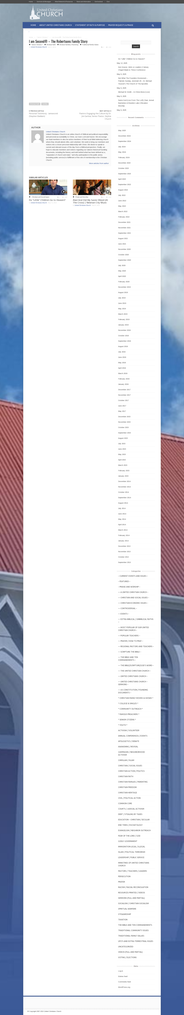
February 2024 (123, 157)
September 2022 (124, 184)
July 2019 (121, 298)
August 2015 (123, 438)
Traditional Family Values (90, 44)
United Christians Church (39, 47)
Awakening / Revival (128, 747)
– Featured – (124, 581)
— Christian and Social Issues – (133, 598)
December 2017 (124, 390)
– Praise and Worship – (129, 587)
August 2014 (123, 503)
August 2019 (123, 292)
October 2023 (123, 168)
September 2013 (124, 562)
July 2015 (121, 444)
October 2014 (123, 492)
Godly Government (127, 841)
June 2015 (122, 449)
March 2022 (122, 211)
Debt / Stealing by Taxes (130, 814)
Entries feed (122, 976)
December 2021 (124, 222)
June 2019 (122, 303)
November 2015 (124, 422)
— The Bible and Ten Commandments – (128, 658)
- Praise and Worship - (82, 197)
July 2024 (121, 147)
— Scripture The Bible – (129, 652)
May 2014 (122, 519)
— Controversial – (127, 608)
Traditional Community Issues (133, 930)
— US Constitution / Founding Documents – (133, 691)
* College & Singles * (128, 703)
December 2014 (124, 481)
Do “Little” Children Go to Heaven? (47, 199)
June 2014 (122, 514)
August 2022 (123, 190)
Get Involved (99, 1)
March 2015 (122, 465)
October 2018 (123, 336)
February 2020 (123, 282)
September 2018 (124, 341)
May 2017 (122, 411)
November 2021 (124, 228)
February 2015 (123, 471)
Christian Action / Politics (131, 771)
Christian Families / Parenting (68, 44)
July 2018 (121, 352)
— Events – (123, 614)
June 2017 (122, 406)
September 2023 (124, 174)
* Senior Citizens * (42, 37)
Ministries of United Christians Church (133, 864)
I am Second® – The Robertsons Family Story (58, 41)
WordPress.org (124, 987)
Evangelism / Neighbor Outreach (134, 830)
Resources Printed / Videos (131, 893)
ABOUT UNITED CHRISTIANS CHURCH (55, 25)
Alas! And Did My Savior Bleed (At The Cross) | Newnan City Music (90, 201)
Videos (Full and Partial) (130, 952)
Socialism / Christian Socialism (133, 903)
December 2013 (124, 546)
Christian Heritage (127, 793)
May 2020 (122, 271)
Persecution (124, 876)
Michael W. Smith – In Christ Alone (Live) (134, 92)
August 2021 (123, 238)
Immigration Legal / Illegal (131, 847)
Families (45, 104)
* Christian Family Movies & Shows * (135, 698)
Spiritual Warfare (127, 909)
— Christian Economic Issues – (133, 603)
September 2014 (124, 498)
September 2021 (124, 233)
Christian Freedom (127, 787)
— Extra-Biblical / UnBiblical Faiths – (135, 620)
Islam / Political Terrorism (131, 852)
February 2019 (123, 319)
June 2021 (122, 244)
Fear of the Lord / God (129, 836)
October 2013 (123, 557)
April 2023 (122, 179)
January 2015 (123, 476)
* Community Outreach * (130, 709)
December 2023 (124, 163)
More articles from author (99, 163)
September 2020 (124, 260)
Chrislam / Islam (126, 760)
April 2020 (122, 276)
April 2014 (122, 525)
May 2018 (122, 363)
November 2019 (124, 287)
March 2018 (122, 373)
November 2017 (124, 395)
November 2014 (124, 487)
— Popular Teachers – (129, 636)
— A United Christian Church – (133, 592)
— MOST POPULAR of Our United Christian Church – (133, 628)
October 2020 (123, 255)
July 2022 (121, 195)
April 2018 (122, 368)
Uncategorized (125, 947)
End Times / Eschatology (130, 825)
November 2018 (124, 330)
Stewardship (124, 914)
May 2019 (122, 309)
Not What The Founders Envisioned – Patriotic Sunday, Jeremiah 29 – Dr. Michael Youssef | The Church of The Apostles (135, 81)
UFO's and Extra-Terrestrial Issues (135, 941)
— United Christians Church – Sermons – (133, 683)
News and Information (84, 1)
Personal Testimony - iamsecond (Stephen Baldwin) (43, 114)
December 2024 (124, 136)
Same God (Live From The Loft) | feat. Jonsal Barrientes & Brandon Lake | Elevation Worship (136, 103)
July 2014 (121, 508)
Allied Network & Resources (64, 1)
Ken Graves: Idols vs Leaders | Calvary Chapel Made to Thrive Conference (133, 68)
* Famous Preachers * (128, 714)
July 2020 (121, 265)
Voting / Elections (127, 957)
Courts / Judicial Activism (131, 809)
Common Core (125, 803)
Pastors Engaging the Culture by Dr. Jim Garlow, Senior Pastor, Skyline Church (95, 116)
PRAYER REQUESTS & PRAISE (120, 25)
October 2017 (123, 400)
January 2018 (123, 384)
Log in (120, 971)
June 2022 (122, 201)
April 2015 (122, 460)
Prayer (121, 882)
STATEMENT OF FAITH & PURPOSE (90, 25)
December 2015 (124, 417)
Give (108, 1)
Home (31, 1)
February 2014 (123, 535)
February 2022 (123, 217)
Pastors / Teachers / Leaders (132, 871)
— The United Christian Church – (134, 671)
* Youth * (122, 725)
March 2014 (122, 530)
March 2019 (122, 314)
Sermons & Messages (44, 1)
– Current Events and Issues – (133, 576)
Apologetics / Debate (128, 741)
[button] (152, 25)
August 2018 (123, 346)
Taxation (122, 920)
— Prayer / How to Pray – (130, 641)
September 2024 (124, 141)
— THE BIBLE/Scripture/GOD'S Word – (136, 665)
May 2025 (122, 130)
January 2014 (123, 541)
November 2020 (124, 249)
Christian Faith (51, 44)
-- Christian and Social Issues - (40, 197)
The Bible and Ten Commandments (135, 925)
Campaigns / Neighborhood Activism (131, 753)
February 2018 (123, 379)
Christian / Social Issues (130, 766)
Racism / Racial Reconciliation (133, 887)
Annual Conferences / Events (132, 736)
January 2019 (123, 325)
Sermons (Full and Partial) (131, 898)
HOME (33, 25)
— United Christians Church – (133, 676)
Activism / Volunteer (128, 730)
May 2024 (122, 152)
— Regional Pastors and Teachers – (136, 646)
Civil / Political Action (129, 798)
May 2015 (122, 454)
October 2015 (123, 427)
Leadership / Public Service (131, 857)
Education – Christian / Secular (134, 820)
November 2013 (124, 552)
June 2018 (122, 357)
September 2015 (124, 433)
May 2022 (122, 206)
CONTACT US (36, 32)
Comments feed (124, 982)
